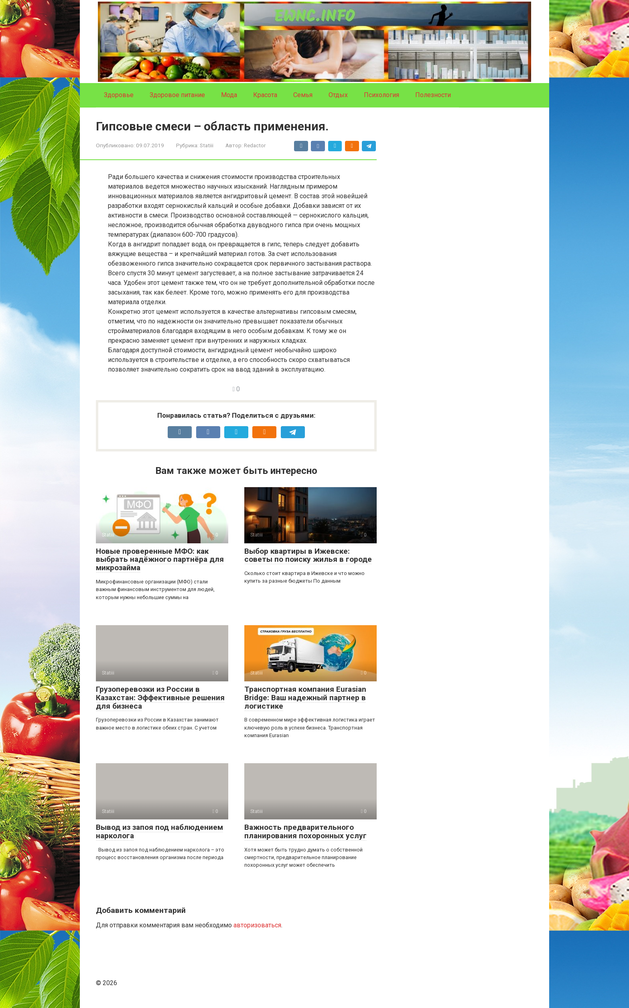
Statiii (206, 145)
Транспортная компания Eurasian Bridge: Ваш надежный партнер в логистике (305, 698)
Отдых (338, 95)
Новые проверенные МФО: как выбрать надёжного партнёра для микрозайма (160, 560)
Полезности (433, 95)
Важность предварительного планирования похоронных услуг (305, 831)
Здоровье (119, 95)
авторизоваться (257, 925)
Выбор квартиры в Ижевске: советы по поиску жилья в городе (308, 555)
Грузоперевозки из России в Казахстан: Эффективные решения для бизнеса (160, 698)
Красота (265, 95)
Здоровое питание (177, 95)
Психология (381, 95)
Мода (229, 95)
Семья (302, 95)
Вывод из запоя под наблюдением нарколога (159, 831)
